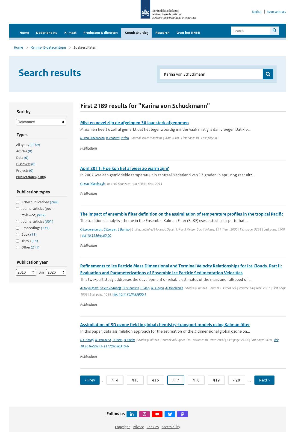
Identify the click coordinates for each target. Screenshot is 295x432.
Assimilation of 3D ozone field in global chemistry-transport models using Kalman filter (165, 324)
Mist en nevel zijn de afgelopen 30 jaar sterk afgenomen (134, 122)
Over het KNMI (188, 32)
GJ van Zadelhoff (110, 288)
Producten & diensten (100, 32)
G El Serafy (87, 340)
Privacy (138, 427)
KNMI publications (40, 202)
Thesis (29, 241)
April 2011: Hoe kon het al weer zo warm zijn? (124, 168)
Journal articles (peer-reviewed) (37, 211)
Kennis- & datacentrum (48, 47)
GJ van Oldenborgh (92, 138)
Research (162, 32)
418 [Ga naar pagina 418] (196, 380)
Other (30, 247)
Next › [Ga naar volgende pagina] (264, 380)
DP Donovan (130, 288)
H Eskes (117, 340)
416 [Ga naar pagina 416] (155, 380)
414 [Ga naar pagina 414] (115, 380)
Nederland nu (46, 32)
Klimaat (70, 32)
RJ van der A (103, 340)
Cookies (153, 427)
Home (24, 32)
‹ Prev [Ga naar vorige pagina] (90, 380)
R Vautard (112, 138)
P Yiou (125, 138)
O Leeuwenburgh (91, 229)
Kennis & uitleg (136, 32)
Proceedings (35, 228)
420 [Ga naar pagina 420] (236, 380)
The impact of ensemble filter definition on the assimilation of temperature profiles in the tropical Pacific (181, 214)
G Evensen (109, 229)
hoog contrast (276, 12)
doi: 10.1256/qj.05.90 (96, 235)
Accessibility (171, 427)
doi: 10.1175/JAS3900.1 (129, 294)
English (256, 12)
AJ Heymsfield (89, 288)
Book (29, 234)
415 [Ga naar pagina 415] (135, 380)
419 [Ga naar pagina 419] (216, 380)
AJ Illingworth (174, 288)
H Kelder (129, 340)
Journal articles (37, 221)
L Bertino (124, 229)
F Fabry (145, 288)
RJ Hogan (157, 288)
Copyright (122, 427)
